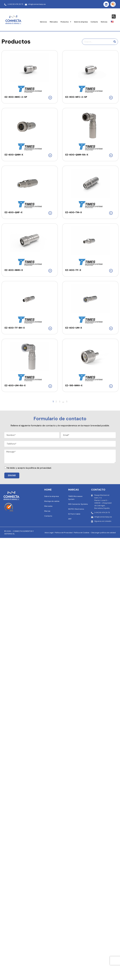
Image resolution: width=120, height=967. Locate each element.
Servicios (43, 22)
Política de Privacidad (64, 532)
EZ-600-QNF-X (13, 212)
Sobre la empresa (81, 22)
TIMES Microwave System (75, 497)
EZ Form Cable (74, 514)
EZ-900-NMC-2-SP (16, 96)
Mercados (54, 22)
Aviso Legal (49, 532)
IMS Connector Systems (78, 504)
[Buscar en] (115, 42)
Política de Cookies (81, 532)
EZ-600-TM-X (73, 212)
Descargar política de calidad (103, 532)
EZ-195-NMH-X (73, 385)
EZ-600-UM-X (73, 327)
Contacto (94, 22)
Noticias (104, 22)
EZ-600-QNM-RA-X (76, 154)
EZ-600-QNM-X (14, 154)
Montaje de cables (51, 501)
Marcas (47, 511)
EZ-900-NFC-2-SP (76, 96)
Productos (66, 22)
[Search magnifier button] (114, 16)
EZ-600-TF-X (73, 270)
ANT (70, 519)
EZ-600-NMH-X (14, 270)
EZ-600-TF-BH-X (15, 327)
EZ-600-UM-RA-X (15, 385)
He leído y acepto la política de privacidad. (29, 467)
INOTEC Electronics (76, 509)
